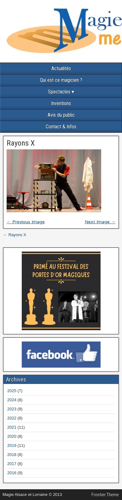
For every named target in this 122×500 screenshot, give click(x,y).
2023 (11, 409)
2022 (11, 418)
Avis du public (61, 115)
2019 (11, 445)
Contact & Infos (61, 127)
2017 (11, 463)
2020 (11, 436)
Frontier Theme (105, 494)
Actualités (61, 68)
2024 (11, 399)
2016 (11, 472)
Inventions (61, 103)
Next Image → (100, 222)
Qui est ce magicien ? (61, 80)
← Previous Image (26, 222)
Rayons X (21, 143)
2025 (11, 390)
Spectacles (59, 92)
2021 (11, 427)
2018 (11, 454)
